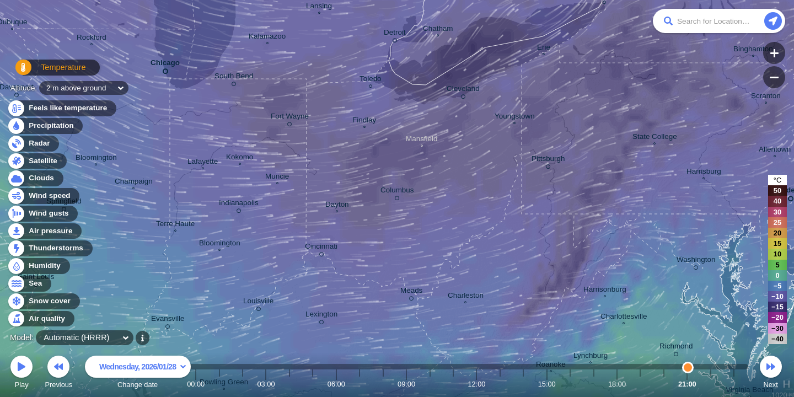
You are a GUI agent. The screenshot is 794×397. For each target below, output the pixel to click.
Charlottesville (623, 317)
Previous (58, 373)
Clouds (35, 178)
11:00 (453, 384)
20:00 (664, 384)
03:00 (266, 384)
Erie (543, 48)
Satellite (36, 161)
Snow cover (43, 301)
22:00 (711, 384)
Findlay (364, 121)
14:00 (523, 384)
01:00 (219, 384)
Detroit (395, 34)
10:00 (430, 384)
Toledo (371, 80)
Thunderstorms (49, 248)
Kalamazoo (267, 37)
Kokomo (239, 158)
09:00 (406, 384)
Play (21, 373)
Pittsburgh (548, 160)
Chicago (165, 64)
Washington (696, 261)
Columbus (397, 192)
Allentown (775, 150)
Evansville (168, 320)
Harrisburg (703, 172)
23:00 (734, 384)
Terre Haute (175, 224)
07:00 (359, 384)
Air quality (40, 319)
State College (654, 137)
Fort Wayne (290, 118)
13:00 (500, 384)
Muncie (277, 177)
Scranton (766, 97)
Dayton (337, 205)
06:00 (336, 384)
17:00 (594, 384)
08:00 (383, 384)
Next (771, 373)
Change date (138, 373)
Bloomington (219, 244)
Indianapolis (239, 204)
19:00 (640, 384)
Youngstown (515, 117)
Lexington (321, 316)
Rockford (91, 38)
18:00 (617, 384)
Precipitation (45, 126)
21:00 (687, 384)
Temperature (44, 71)
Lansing (319, 7)
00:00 (196, 384)
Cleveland (463, 90)
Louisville (258, 303)
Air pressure (44, 231)
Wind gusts (42, 214)
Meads (411, 292)
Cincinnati (321, 248)
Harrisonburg (604, 290)
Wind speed (43, 196)
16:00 (570, 384)
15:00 (547, 384)
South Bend (233, 78)
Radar (33, 144)
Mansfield (422, 140)
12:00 (476, 384)
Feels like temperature (61, 108)
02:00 (242, 384)
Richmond (676, 348)
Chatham (438, 29)
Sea (29, 284)
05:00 (312, 384)
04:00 (289, 384)
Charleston (466, 296)
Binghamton (753, 50)
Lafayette (202, 162)
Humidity (38, 266)
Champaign (134, 182)
